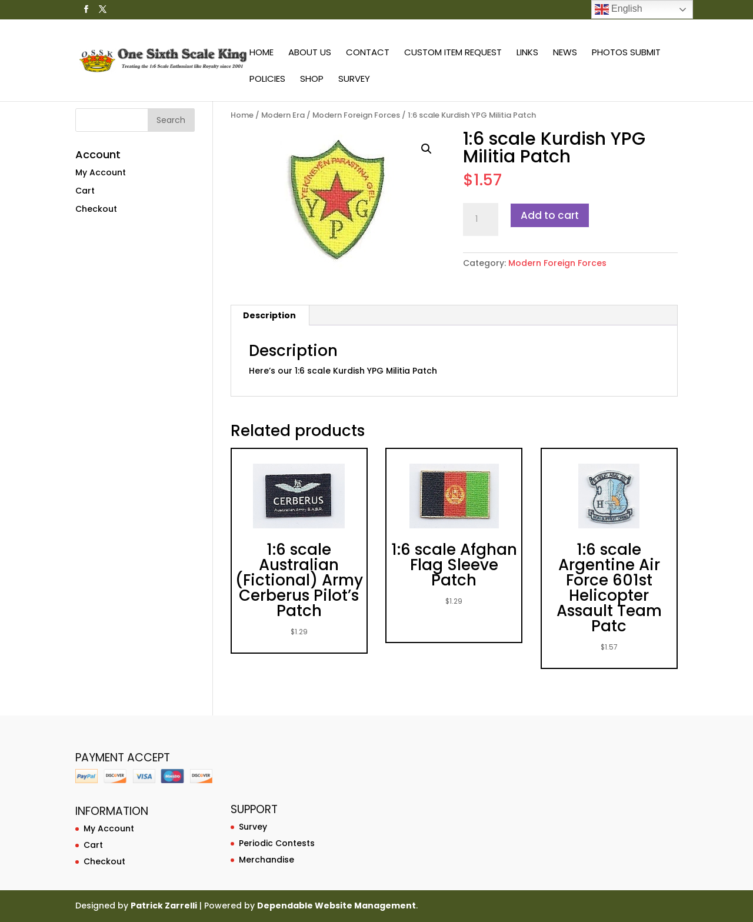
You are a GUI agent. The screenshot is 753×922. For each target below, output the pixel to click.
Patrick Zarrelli (164, 905)
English (618, 9)
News (565, 53)
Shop (312, 80)
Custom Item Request (453, 53)
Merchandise (266, 860)
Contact (367, 53)
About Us (309, 53)
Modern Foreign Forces (356, 115)
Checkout (96, 209)
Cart (85, 191)
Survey (354, 80)
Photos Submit (626, 53)
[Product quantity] (480, 219)
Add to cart (550, 215)
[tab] (269, 315)
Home (261, 53)
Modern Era (283, 115)
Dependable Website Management (336, 905)
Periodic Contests (277, 843)
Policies (267, 80)
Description (269, 315)
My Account (100, 172)
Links (527, 53)
